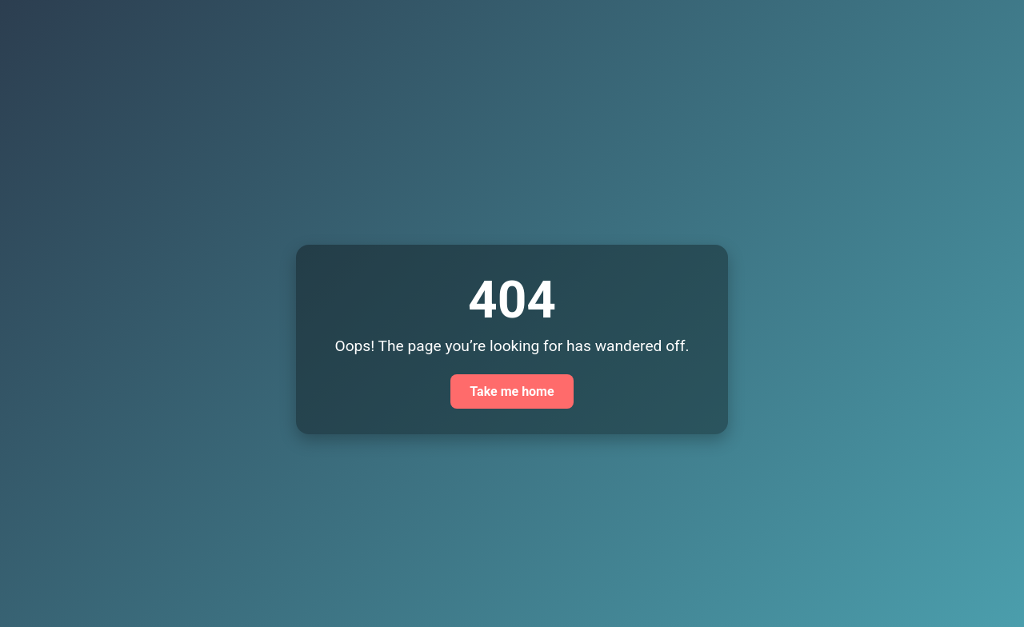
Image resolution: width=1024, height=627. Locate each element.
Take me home (512, 391)
